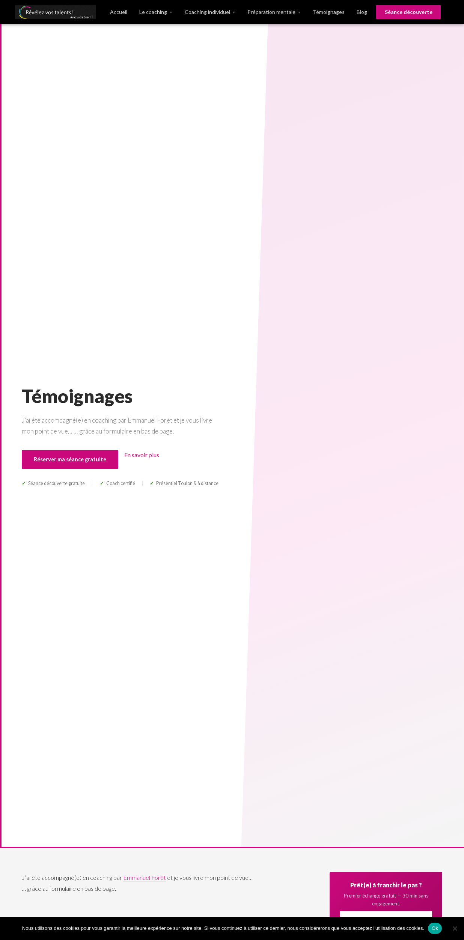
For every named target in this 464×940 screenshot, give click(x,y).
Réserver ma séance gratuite (70, 459)
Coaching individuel (210, 12)
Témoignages (329, 12)
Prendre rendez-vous (373, 489)
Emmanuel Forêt (144, 877)
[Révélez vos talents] (55, 12)
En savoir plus (141, 454)
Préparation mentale (274, 12)
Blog (362, 12)
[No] (454, 928)
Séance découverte (408, 12)
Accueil (118, 12)
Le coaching (155, 12)
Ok (435, 928)
